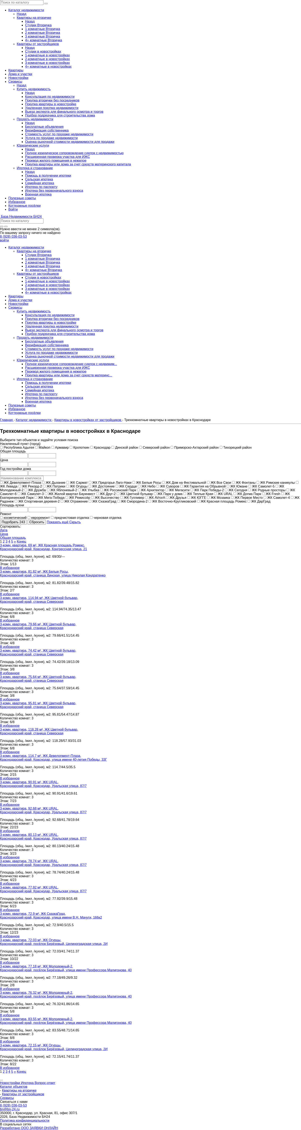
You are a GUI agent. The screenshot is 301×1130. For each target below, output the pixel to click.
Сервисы (7, 1098)
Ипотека (27, 1083)
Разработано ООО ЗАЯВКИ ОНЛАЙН (29, 1128)
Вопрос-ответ (45, 1083)
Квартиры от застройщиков (23, 1094)
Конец (21, 541)
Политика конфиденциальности (24, 1120)
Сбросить (36, 522)
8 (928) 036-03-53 (13, 236)
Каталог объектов (13, 1086)
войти (4, 240)
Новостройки (10, 1083)
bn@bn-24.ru (10, 1109)
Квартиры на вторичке (19, 1090)
